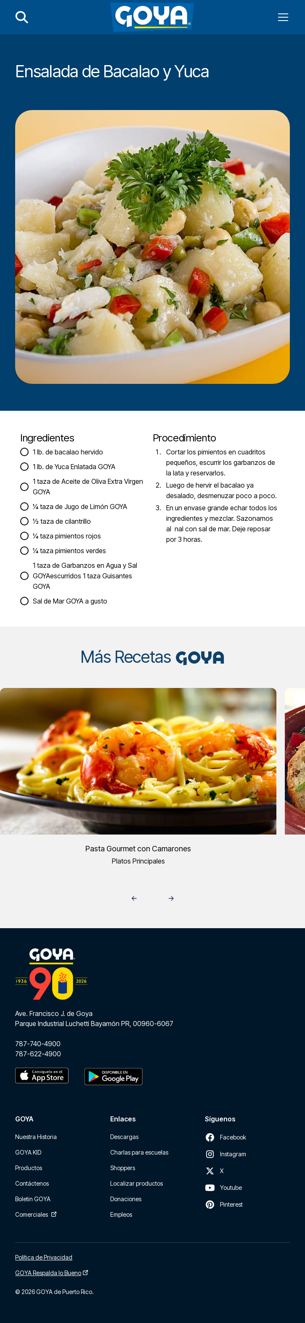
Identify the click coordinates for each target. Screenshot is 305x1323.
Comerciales (31, 1214)
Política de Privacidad (43, 1257)
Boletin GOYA (32, 1198)
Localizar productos (136, 1183)
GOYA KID (28, 1152)
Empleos (121, 1214)
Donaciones (125, 1198)
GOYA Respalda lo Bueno (48, 1272)
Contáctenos (32, 1183)
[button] (281, 17)
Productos (28, 1167)
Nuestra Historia (36, 1136)
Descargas (124, 1136)
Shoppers (122, 1167)
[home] (152, 17)
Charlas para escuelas (139, 1152)
